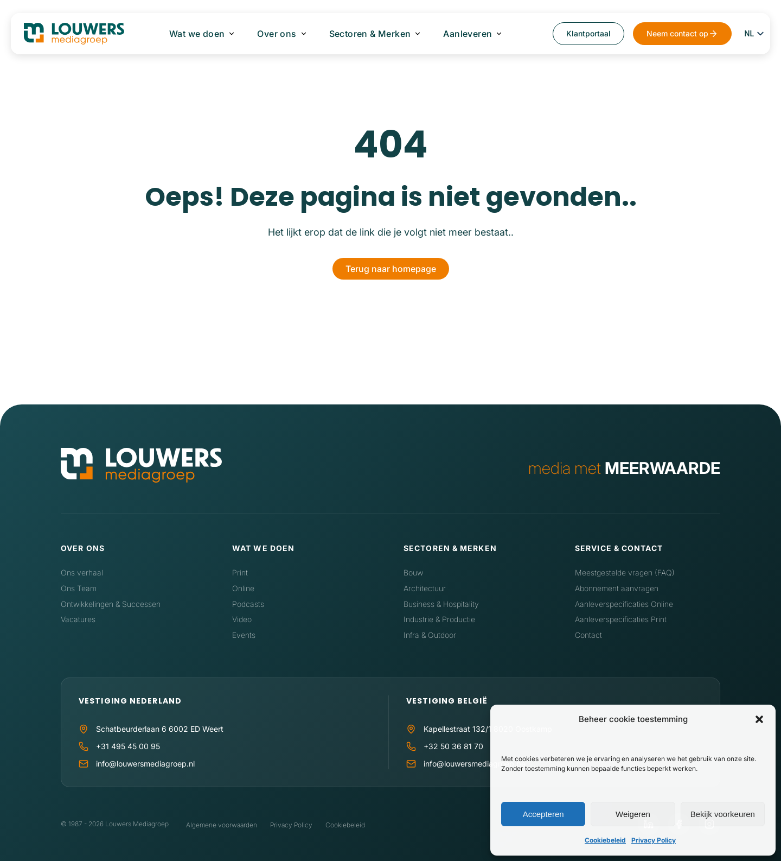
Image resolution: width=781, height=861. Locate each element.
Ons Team (79, 588)
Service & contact (619, 548)
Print (240, 572)
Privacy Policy (653, 840)
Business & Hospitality (441, 604)
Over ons (276, 33)
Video (242, 619)
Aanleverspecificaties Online (624, 604)
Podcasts (248, 604)
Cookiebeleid (605, 840)
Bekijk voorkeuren (722, 814)
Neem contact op (677, 33)
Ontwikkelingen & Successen (111, 604)
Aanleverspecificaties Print (621, 619)
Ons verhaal (82, 572)
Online (243, 588)
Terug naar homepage (390, 268)
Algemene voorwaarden (221, 825)
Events (243, 635)
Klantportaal (588, 33)
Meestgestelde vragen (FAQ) (625, 572)
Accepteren (543, 814)
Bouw (413, 572)
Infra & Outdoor (430, 635)
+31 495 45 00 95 (128, 746)
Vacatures (78, 619)
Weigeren (633, 814)
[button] (759, 719)
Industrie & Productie (439, 619)
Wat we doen (197, 33)
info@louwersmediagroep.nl (145, 763)
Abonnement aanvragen (616, 588)
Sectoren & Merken (370, 33)
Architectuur (425, 588)
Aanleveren (467, 33)
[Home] (141, 468)
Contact (588, 635)
